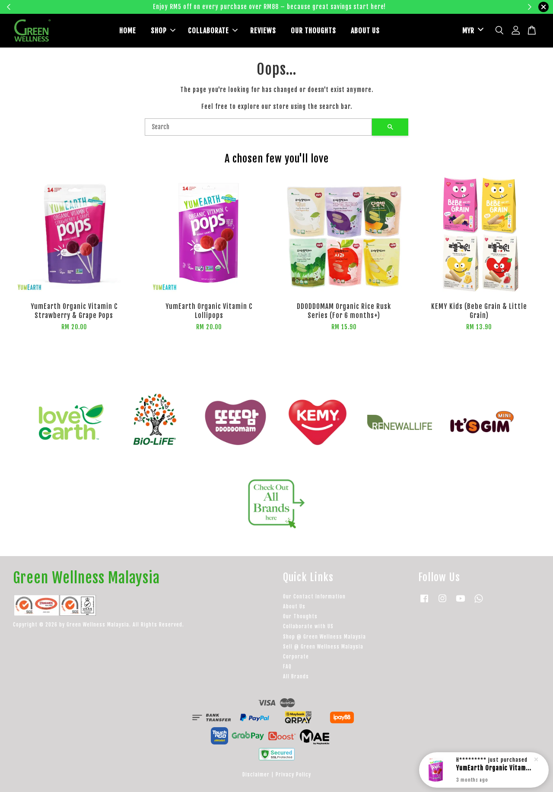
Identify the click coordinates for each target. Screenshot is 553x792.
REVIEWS (263, 30)
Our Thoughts (300, 616)
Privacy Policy (293, 774)
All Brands (296, 676)
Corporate (296, 656)
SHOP (163, 30)
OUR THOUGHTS (313, 30)
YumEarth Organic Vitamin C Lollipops (494, 768)
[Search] (258, 127)
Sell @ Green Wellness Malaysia (323, 646)
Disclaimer (256, 774)
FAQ (287, 666)
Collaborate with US (308, 626)
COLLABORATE (213, 30)
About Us (294, 606)
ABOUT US (365, 30)
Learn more (411, 6)
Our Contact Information (314, 596)
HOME (127, 30)
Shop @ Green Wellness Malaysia (324, 636)
